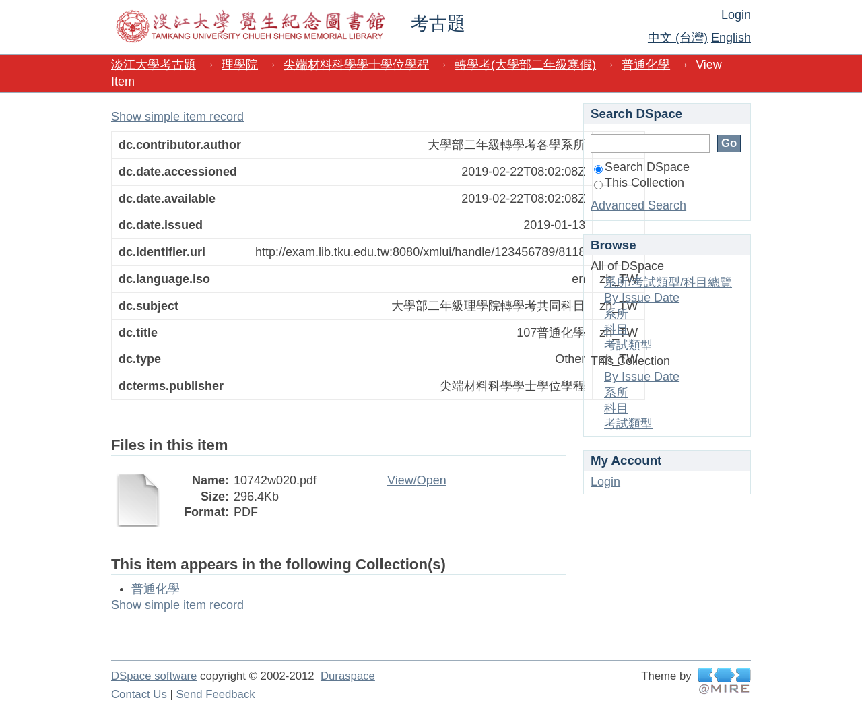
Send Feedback (215, 694)
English (731, 37)
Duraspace (348, 676)
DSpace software (154, 676)
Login (736, 15)
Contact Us (139, 694)
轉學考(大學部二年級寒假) (525, 64)
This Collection (639, 182)
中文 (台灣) (678, 37)
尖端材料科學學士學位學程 (356, 64)
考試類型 (628, 345)
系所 (616, 314)
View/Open (416, 480)
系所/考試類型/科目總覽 (668, 282)
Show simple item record (177, 116)
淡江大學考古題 (153, 64)
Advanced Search (638, 205)
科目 (616, 329)
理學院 (240, 64)
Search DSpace (642, 167)
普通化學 (646, 64)
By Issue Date (641, 298)
